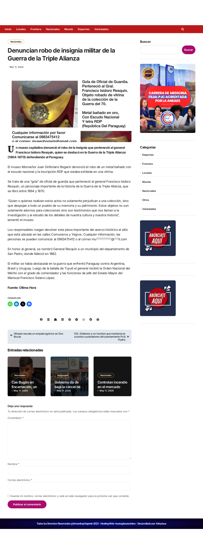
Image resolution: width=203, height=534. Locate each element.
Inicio (8, 29)
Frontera (35, 29)
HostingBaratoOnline (125, 528)
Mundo (68, 29)
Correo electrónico (20, 485)
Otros (145, 199)
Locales (21, 29)
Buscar (145, 42)
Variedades (101, 29)
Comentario (16, 423)
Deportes (84, 29)
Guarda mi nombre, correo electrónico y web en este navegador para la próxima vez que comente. (69, 501)
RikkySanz (162, 528)
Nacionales (53, 29)
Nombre (13, 469)
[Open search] (183, 29)
